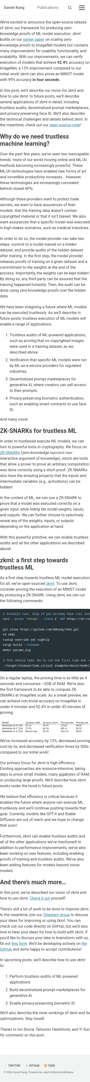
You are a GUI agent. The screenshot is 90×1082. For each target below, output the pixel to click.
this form (19, 943)
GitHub (32, 1065)
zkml (50, 583)
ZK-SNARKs (10, 452)
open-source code (64, 125)
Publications (47, 7)
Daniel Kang (14, 7)
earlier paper (33, 39)
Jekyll (46, 1072)
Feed (49, 1065)
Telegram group (56, 915)
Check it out (40, 898)
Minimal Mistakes (63, 1072)
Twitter (12, 1065)
